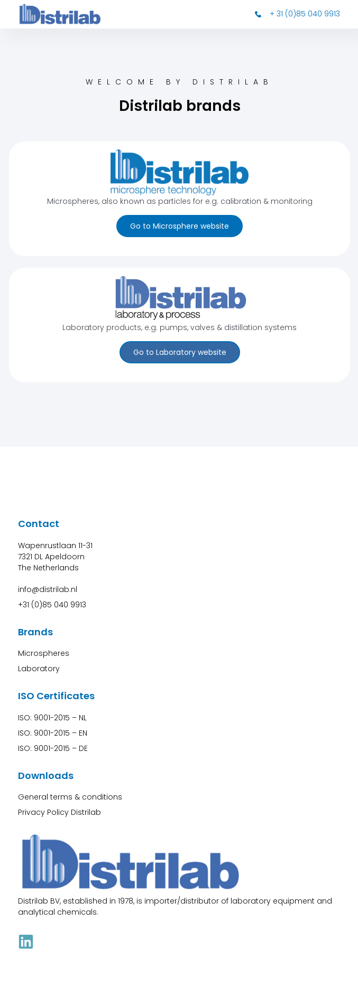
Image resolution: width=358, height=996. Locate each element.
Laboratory (39, 668)
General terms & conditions (70, 797)
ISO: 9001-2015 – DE (53, 748)
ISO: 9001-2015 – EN (52, 733)
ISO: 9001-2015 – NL (52, 717)
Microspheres (43, 653)
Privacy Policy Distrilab (59, 812)
